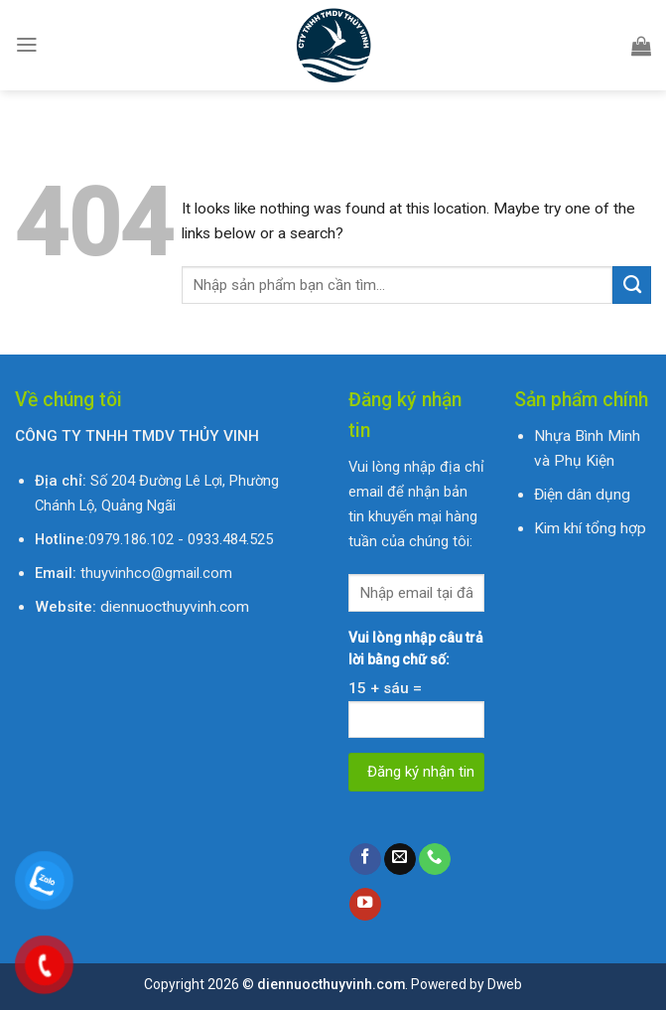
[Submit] (631, 285)
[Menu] (27, 45)
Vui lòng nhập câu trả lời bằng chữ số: (415, 648)
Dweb (504, 984)
